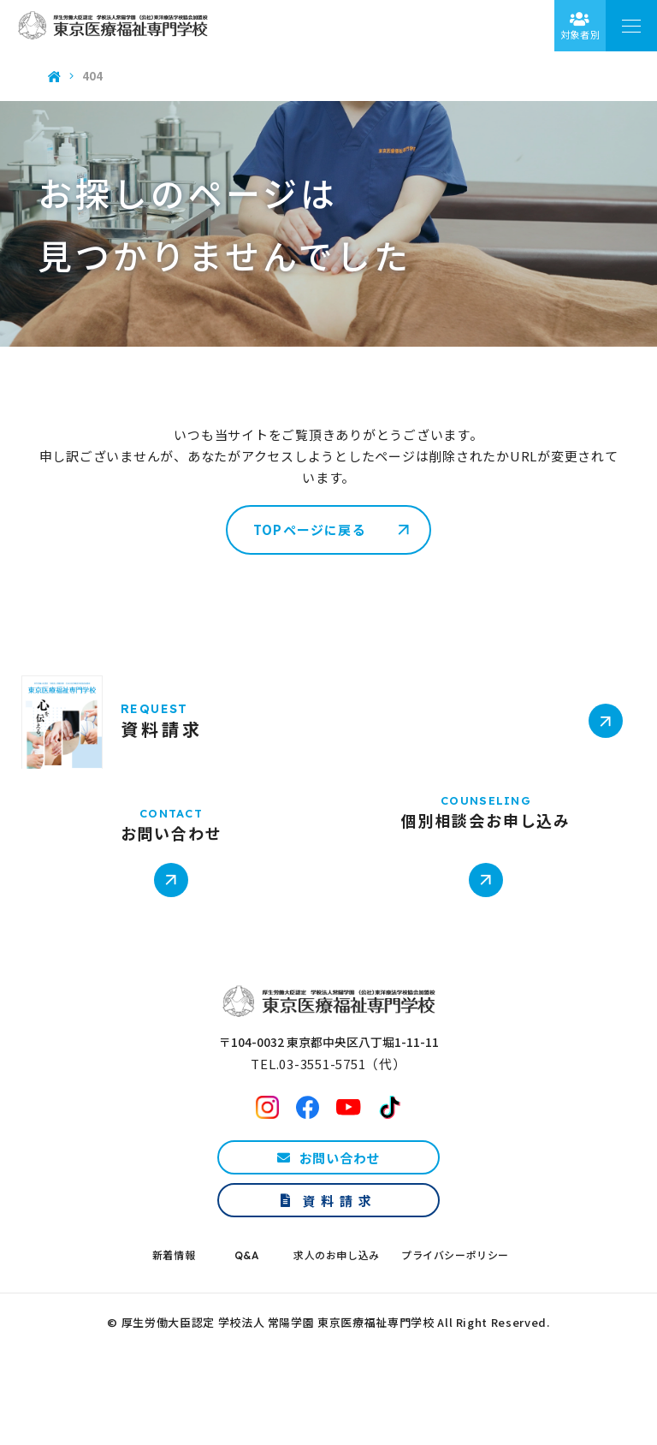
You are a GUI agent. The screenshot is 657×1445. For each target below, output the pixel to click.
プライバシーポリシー (455, 1297)
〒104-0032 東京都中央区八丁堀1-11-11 (329, 1083)
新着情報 (173, 1297)
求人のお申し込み (336, 1297)
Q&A (246, 1297)
